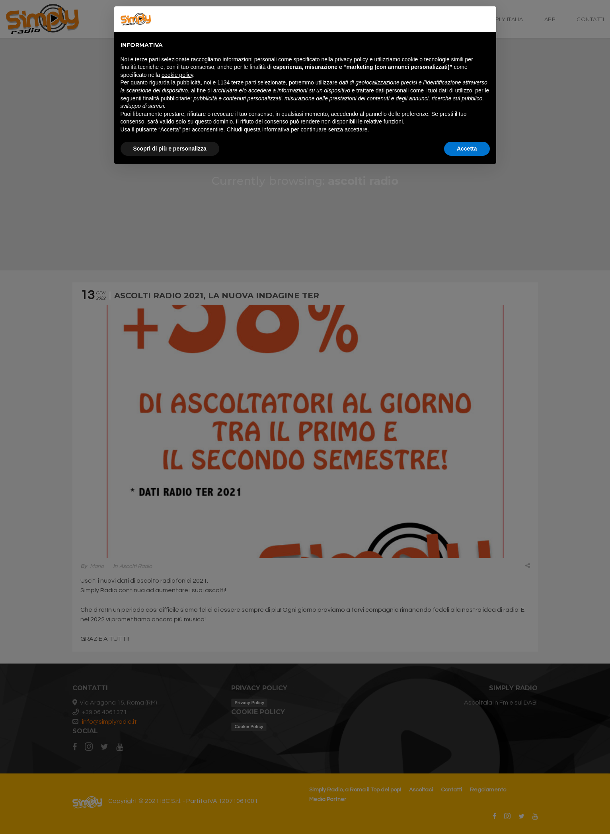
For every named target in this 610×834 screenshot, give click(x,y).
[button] (485, 19)
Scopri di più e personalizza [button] (170, 148)
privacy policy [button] (351, 59)
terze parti (243, 82)
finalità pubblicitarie (166, 98)
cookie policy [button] (177, 75)
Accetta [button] (467, 148)
